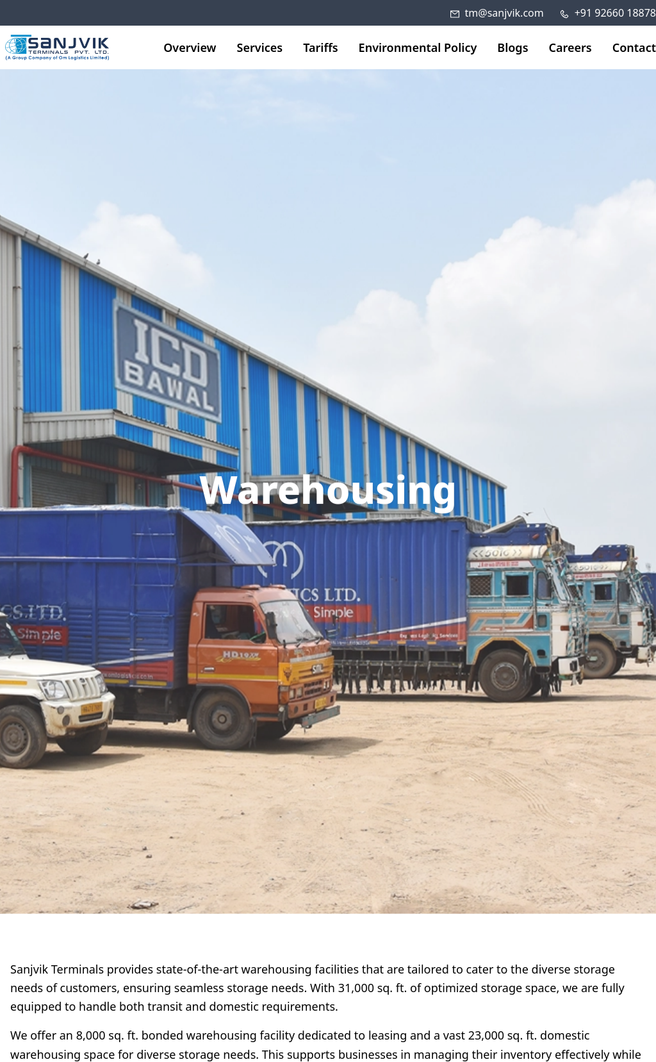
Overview (189, 47)
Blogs (512, 47)
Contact (634, 47)
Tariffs (320, 47)
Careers (570, 47)
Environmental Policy (418, 47)
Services (260, 47)
